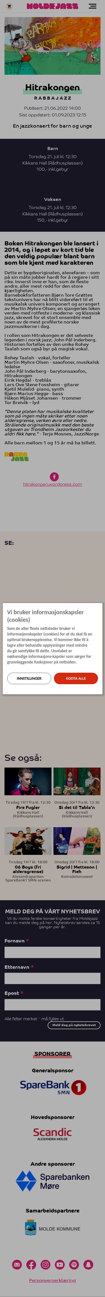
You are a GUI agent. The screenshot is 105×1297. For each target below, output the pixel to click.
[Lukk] (100, 607)
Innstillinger (29, 678)
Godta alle (76, 678)
